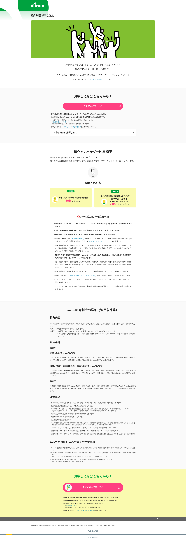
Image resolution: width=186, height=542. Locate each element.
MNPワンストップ (96, 241)
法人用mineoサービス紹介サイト (83, 275)
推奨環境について (59, 122)
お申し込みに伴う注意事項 (72, 127)
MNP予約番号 (78, 238)
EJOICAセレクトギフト (96, 79)
